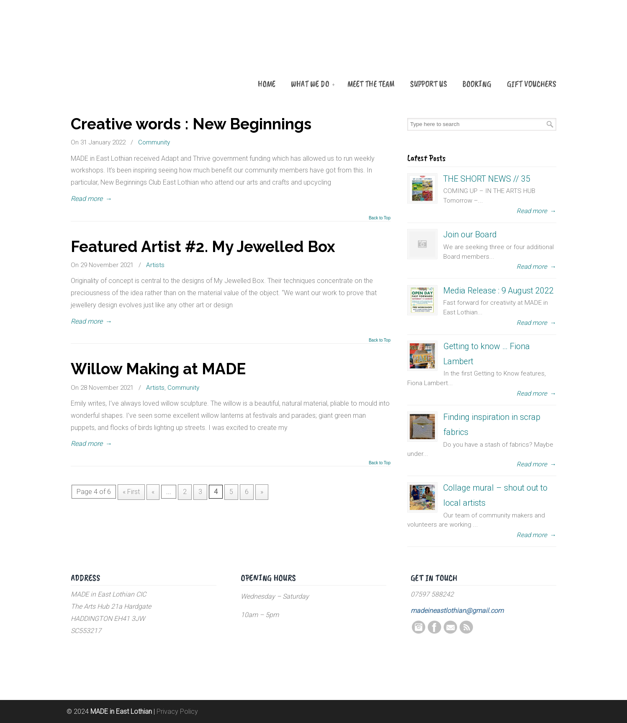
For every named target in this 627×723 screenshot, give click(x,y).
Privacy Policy (177, 711)
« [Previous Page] (153, 492)
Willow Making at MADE (158, 369)
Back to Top (380, 218)
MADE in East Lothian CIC (112, 51)
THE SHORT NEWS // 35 (486, 179)
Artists (155, 265)
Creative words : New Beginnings (191, 124)
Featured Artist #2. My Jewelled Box (203, 246)
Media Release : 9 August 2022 (498, 291)
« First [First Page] (131, 492)
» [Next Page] (261, 492)
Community (154, 142)
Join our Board (470, 234)
